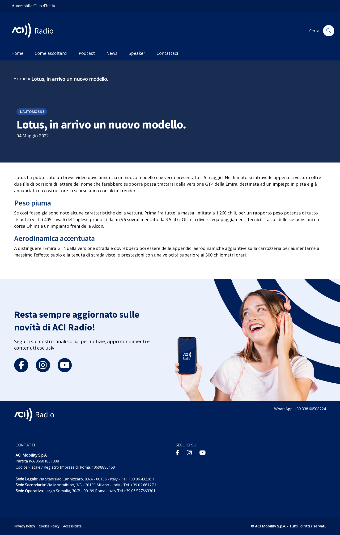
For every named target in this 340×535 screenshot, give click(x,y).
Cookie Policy (49, 526)
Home (20, 78)
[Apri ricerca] (328, 30)
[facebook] (21, 365)
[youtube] (65, 365)
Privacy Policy (24, 526)
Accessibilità (72, 526)
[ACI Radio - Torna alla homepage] (34, 31)
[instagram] (43, 365)
